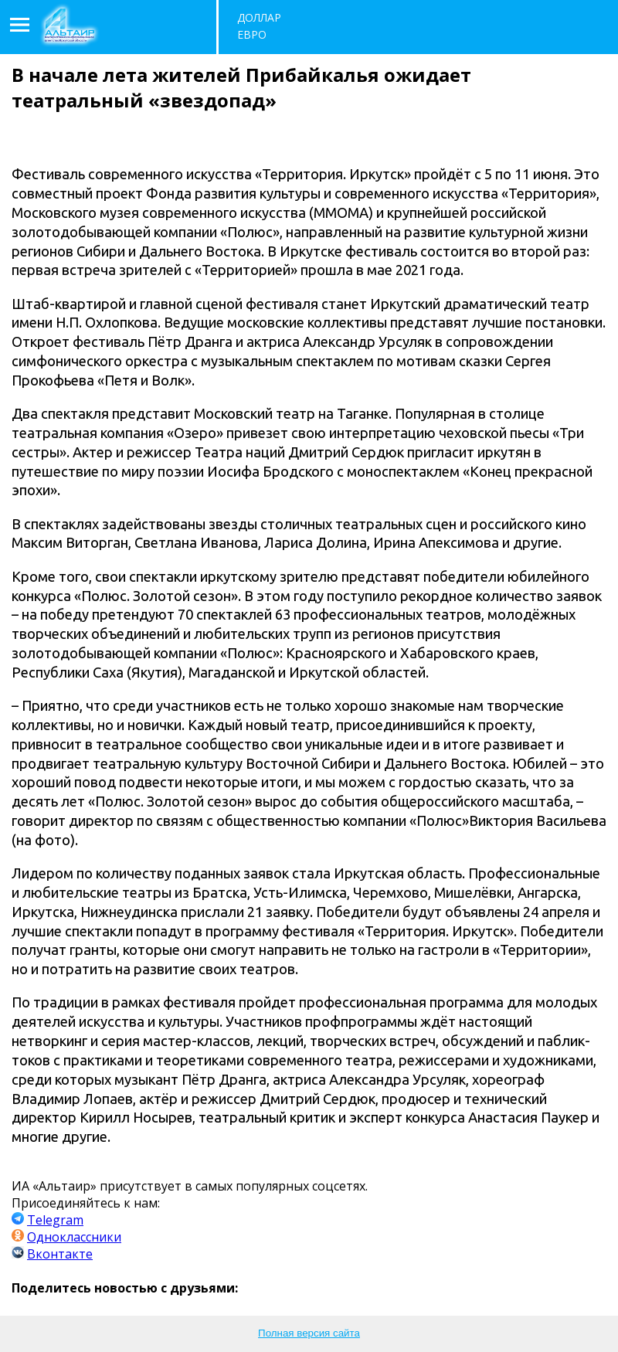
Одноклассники (74, 1236)
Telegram (55, 1219)
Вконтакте (60, 1253)
